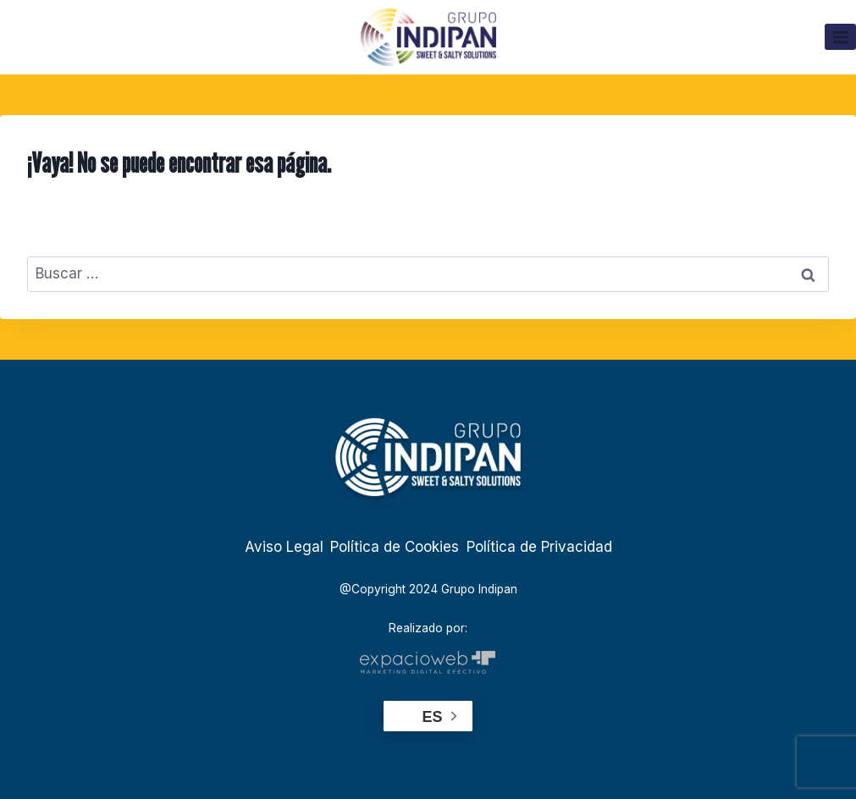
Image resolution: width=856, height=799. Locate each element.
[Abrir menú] (840, 37)
